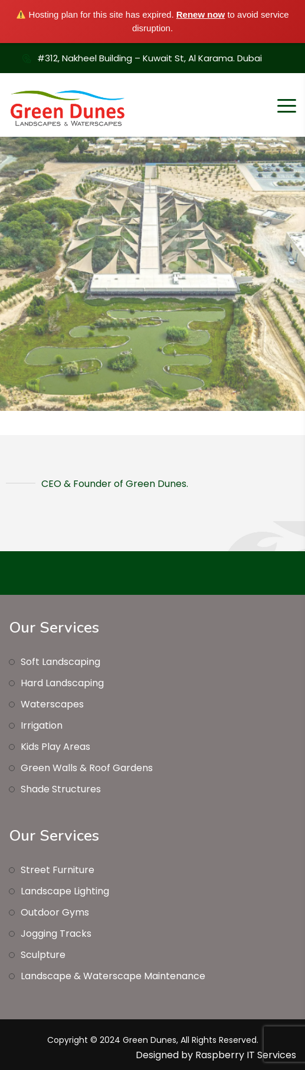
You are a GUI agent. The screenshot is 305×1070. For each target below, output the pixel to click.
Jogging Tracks (56, 933)
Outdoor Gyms (55, 912)
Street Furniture (57, 870)
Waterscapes (52, 704)
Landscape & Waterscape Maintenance (113, 976)
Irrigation (42, 725)
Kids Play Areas (55, 746)
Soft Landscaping (60, 662)
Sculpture (43, 955)
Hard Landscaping (62, 683)
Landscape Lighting (65, 891)
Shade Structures (61, 789)
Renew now (200, 14)
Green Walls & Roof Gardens (87, 768)
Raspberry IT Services (245, 1055)
